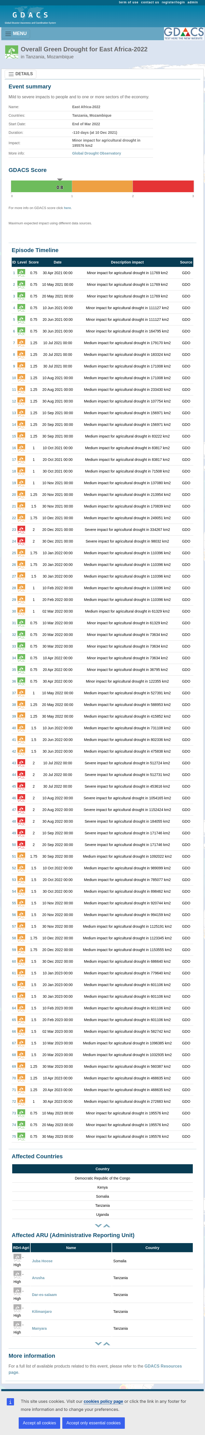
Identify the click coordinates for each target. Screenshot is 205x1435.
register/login (173, 2)
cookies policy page (103, 1401)
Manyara (39, 1328)
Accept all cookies (39, 1423)
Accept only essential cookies (93, 1423)
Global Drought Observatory (96, 153)
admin (193, 2)
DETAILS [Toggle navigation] (20, 74)
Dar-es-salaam (44, 1295)
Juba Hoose (42, 1261)
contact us (150, 2)
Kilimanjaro (42, 1311)
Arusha (38, 1278)
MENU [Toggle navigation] (16, 33)
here (67, 208)
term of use (129, 2)
